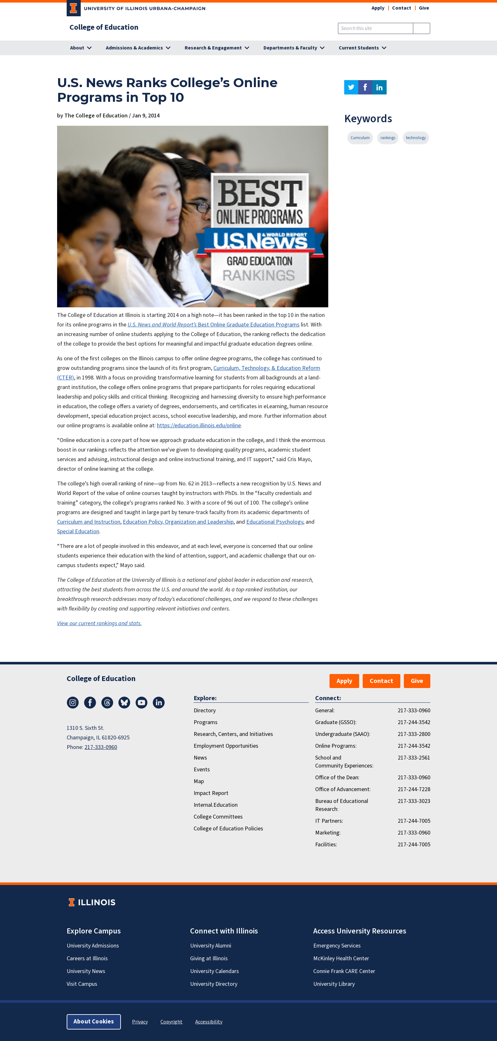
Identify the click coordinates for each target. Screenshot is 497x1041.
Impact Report (211, 793)
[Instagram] (73, 706)
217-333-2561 (414, 758)
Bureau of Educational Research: (341, 805)
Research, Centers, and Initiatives (233, 734)
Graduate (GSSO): (336, 722)
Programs (206, 722)
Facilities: (326, 845)
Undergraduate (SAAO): (342, 734)
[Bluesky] (124, 706)
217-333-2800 (414, 734)
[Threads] (107, 706)
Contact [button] (401, 7)
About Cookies (94, 1021)
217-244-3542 (414, 722)
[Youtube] (142, 706)
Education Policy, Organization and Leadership (178, 522)
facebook (365, 87)
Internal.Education (216, 805)
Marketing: (328, 833)
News (200, 758)
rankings (388, 138)
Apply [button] (378, 7)
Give (424, 7)
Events (202, 770)
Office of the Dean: (337, 778)
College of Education (104, 27)
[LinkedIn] (159, 706)
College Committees (218, 817)
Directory (205, 711)
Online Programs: (336, 746)
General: (325, 711)
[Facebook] (90, 706)
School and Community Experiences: (344, 762)
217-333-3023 (414, 801)
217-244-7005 (414, 821)
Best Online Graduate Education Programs (249, 325)
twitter (351, 87)
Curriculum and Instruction (88, 522)
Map (199, 781)
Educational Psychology (274, 522)
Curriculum (360, 138)
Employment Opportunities (226, 746)
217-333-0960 (101, 747)
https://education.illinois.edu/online (199, 426)
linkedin (379, 87)
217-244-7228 (414, 789)
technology (416, 138)
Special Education (78, 531)
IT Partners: (329, 821)
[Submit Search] (421, 28)
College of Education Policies (228, 829)
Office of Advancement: (343, 789)
